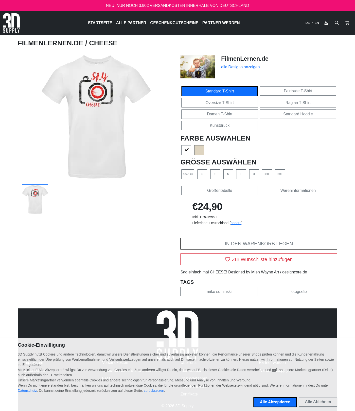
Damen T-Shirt (219, 114)
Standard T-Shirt (219, 91)
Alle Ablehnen (318, 402)
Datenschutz (27, 391)
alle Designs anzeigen (240, 67)
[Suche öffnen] (337, 22)
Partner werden (221, 23)
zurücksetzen (154, 391)
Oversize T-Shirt (220, 103)
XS (202, 174)
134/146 (188, 174)
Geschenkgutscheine (174, 23)
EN (317, 23)
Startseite (100, 23)
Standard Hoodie (298, 114)
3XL (280, 174)
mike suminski (219, 291)
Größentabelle (219, 190)
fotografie (298, 291)
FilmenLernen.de (51, 43)
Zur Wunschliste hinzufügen (259, 259)
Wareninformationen (298, 190)
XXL (267, 174)
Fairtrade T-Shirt (298, 91)
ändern (236, 223)
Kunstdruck (220, 125)
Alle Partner (131, 23)
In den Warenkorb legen (259, 243)
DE (307, 23)
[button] (347, 22)
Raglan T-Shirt (298, 103)
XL (254, 174)
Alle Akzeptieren (275, 402)
